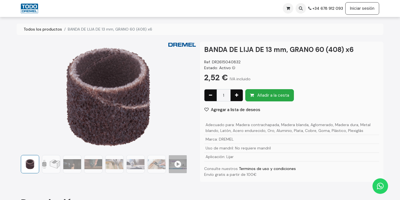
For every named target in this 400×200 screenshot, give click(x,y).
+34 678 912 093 (327, 8)
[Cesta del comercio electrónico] (288, 8)
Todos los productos (43, 29)
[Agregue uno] (236, 95)
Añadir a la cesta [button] (269, 95)
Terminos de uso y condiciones (267, 168)
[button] (301, 8)
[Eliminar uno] (210, 95)
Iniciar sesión (362, 8)
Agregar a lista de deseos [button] (232, 109)
